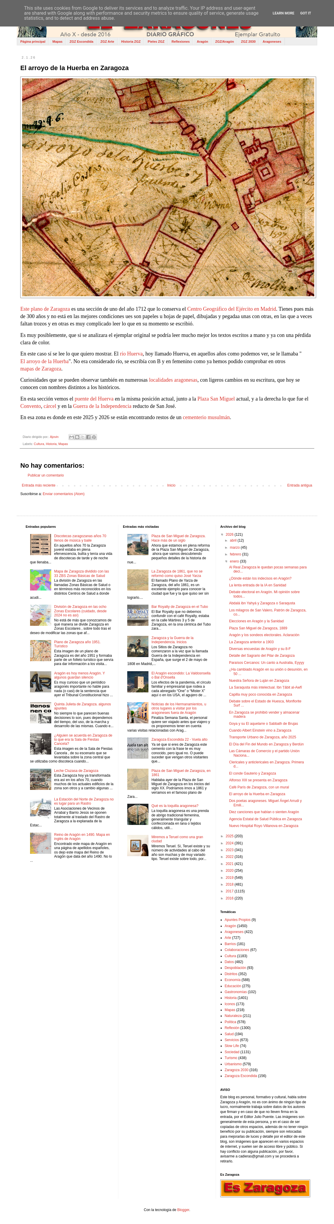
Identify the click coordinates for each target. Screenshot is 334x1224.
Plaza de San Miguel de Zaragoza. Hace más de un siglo (178, 538)
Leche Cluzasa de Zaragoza (76, 771)
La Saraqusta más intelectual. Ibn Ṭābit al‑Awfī (265, 687)
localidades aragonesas (173, 380)
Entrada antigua (299, 485)
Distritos (231, 974)
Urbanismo (233, 1064)
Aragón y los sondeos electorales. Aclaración (264, 635)
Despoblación (235, 968)
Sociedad (232, 1052)
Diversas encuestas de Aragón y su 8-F (260, 649)
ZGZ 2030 (248, 41)
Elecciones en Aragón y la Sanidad (256, 621)
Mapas (57, 41)
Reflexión (232, 1028)
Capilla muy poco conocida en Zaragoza (260, 694)
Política (230, 1022)
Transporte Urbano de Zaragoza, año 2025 (262, 737)
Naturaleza (233, 1016)
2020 (230, 871)
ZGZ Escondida (81, 41)
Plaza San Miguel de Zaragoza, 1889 (258, 628)
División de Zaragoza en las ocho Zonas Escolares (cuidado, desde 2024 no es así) (80, 611)
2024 (230, 843)
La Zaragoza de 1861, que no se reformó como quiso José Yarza (176, 573)
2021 (230, 864)
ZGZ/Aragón (224, 41)
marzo (235, 547)
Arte (228, 938)
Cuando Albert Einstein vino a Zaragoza (260, 730)
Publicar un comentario (46, 475)
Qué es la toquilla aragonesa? (174, 806)
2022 (230, 857)
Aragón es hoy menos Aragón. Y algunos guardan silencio (79, 675)
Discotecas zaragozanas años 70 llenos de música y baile (80, 538)
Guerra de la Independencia (102, 406)
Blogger (183, 1210)
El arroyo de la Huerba (44, 361)
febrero (236, 554)
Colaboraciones (237, 950)
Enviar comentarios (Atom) (64, 494)
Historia (51, 444)
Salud (229, 1034)
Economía (233, 980)
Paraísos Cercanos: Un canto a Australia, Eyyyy (266, 663)
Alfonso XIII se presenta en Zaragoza (258, 780)
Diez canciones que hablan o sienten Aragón (264, 812)
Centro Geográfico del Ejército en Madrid (231, 309)
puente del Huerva (94, 399)
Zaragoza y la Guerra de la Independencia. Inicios (172, 640)
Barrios (230, 944)
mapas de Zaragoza (40, 369)
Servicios (232, 1040)
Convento (30, 406)
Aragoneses (272, 41)
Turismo (231, 1058)
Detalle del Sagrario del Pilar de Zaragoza (262, 656)
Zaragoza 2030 (237, 1070)
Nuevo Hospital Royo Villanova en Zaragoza (263, 826)
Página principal (32, 41)
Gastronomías (236, 992)
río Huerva (131, 354)
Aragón (202, 41)
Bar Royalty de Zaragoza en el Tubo (179, 607)
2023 (230, 850)
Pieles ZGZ (156, 41)
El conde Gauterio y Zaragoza (252, 773)
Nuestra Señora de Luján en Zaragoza (259, 681)
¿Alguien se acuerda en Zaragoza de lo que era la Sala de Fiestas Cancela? (83, 739)
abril (234, 540)
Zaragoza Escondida (241, 1076)
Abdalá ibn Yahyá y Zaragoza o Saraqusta (262, 603)
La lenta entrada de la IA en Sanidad (257, 585)
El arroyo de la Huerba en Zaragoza (257, 794)
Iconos (230, 1004)
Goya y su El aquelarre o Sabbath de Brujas (263, 724)
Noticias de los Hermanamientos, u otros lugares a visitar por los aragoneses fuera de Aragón (178, 708)
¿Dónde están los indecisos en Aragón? (260, 578)
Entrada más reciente (38, 485)
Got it (305, 13)
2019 (230, 878)
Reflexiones (180, 41)
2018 (230, 884)
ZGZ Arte (107, 41)
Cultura (39, 444)
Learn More (284, 13)
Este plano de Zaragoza (45, 309)
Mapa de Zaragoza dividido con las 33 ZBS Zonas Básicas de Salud (81, 573)
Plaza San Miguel (216, 399)
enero (235, 561)
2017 (230, 891)
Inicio (171, 485)
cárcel (50, 406)
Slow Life (232, 1046)
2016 (230, 898)
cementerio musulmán (206, 417)
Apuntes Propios (238, 920)
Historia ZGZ (131, 41)
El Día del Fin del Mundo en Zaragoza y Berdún (266, 744)
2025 (230, 836)
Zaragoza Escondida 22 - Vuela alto (179, 739)
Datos (229, 962)
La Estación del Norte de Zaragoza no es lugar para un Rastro (84, 801)
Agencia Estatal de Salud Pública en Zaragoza (265, 819)
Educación (233, 986)
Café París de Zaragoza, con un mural (259, 787)
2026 (230, 534)
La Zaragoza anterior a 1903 (251, 642)
